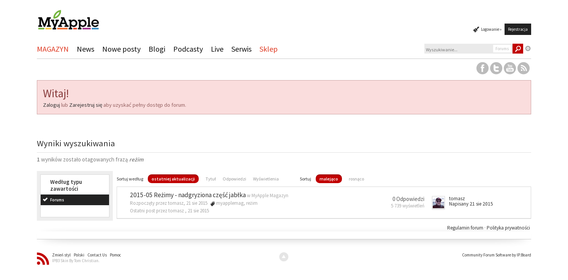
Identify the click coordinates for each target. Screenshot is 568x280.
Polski (79, 255)
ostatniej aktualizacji (173, 179)
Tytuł (211, 179)
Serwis (241, 49)
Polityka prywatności (508, 228)
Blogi (157, 49)
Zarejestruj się (85, 104)
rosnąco (356, 179)
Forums (57, 199)
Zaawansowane (528, 49)
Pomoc (115, 255)
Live (217, 49)
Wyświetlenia (266, 179)
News (85, 49)
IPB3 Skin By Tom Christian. (76, 260)
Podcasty (188, 49)
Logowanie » (491, 29)
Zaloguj (51, 104)
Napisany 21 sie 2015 (471, 204)
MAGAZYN (53, 49)
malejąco (329, 179)
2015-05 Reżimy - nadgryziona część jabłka (188, 195)
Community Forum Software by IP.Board (496, 255)
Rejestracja (518, 29)
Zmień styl (61, 255)
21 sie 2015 (198, 210)
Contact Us (97, 255)
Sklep (268, 49)
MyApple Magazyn (270, 195)
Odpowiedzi (234, 179)
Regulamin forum (465, 228)
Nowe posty (121, 49)
